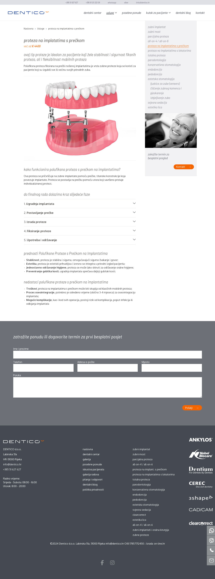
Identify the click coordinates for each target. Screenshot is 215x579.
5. (40, 240)
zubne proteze (141, 534)
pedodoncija (155, 74)
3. (35, 222)
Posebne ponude (131, 12)
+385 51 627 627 (71, 2)
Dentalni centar (92, 12)
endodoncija (155, 69)
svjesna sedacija (157, 102)
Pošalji (189, 407)
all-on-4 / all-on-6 (158, 41)
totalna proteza (156, 55)
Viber (126, 2)
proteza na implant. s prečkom (150, 469)
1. (39, 204)
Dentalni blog (183, 12)
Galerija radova (91, 474)
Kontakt (200, 12)
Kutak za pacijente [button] (157, 12)
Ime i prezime (21, 348)
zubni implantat (157, 27)
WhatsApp (112, 2)
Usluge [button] (110, 12)
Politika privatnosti (93, 489)
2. (38, 213)
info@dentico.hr (143, 2)
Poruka (17, 375)
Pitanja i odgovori (92, 479)
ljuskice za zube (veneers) (165, 83)
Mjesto (146, 362)
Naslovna (88, 449)
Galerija (87, 459)
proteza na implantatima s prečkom (168, 46)
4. (37, 231)
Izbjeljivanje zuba (160, 98)
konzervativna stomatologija (164, 64)
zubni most (154, 31)
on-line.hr (159, 543)
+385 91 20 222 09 (93, 2)
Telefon (17, 362)
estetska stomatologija (161, 79)
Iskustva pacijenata (93, 469)
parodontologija (157, 60)
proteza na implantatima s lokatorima (169, 50)
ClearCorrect (139, 514)
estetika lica (155, 107)
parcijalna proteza (158, 36)
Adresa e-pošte (86, 362)
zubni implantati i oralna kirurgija (151, 529)
